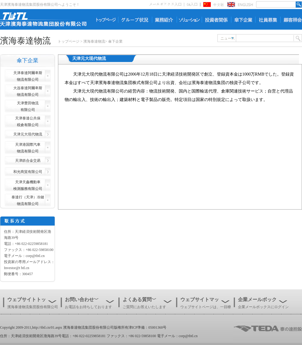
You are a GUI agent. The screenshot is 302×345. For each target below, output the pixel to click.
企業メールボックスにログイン (263, 307)
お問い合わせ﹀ (82, 299)
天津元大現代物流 (27, 134)
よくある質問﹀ (139, 299)
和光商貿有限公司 (27, 172)
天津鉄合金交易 (27, 160)
